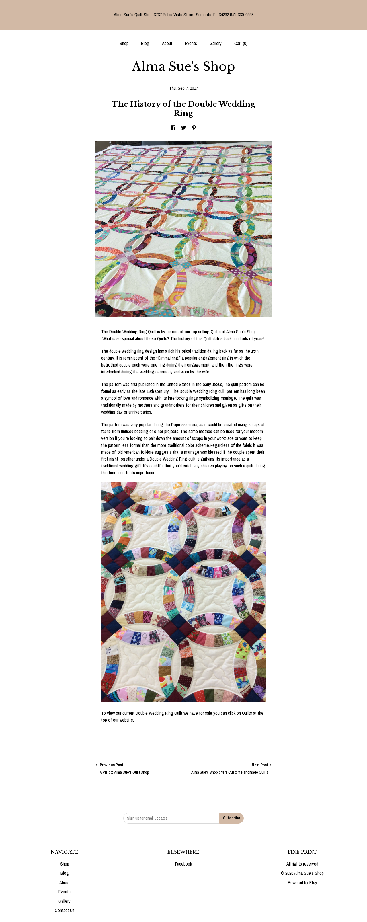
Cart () (240, 43)
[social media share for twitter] (183, 128)
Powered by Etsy (302, 882)
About (167, 43)
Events (191, 43)
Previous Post (139, 768)
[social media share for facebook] (173, 128)
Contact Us (65, 910)
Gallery (216, 43)
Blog (145, 43)
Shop (124, 43)
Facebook (183, 864)
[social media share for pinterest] (194, 128)
